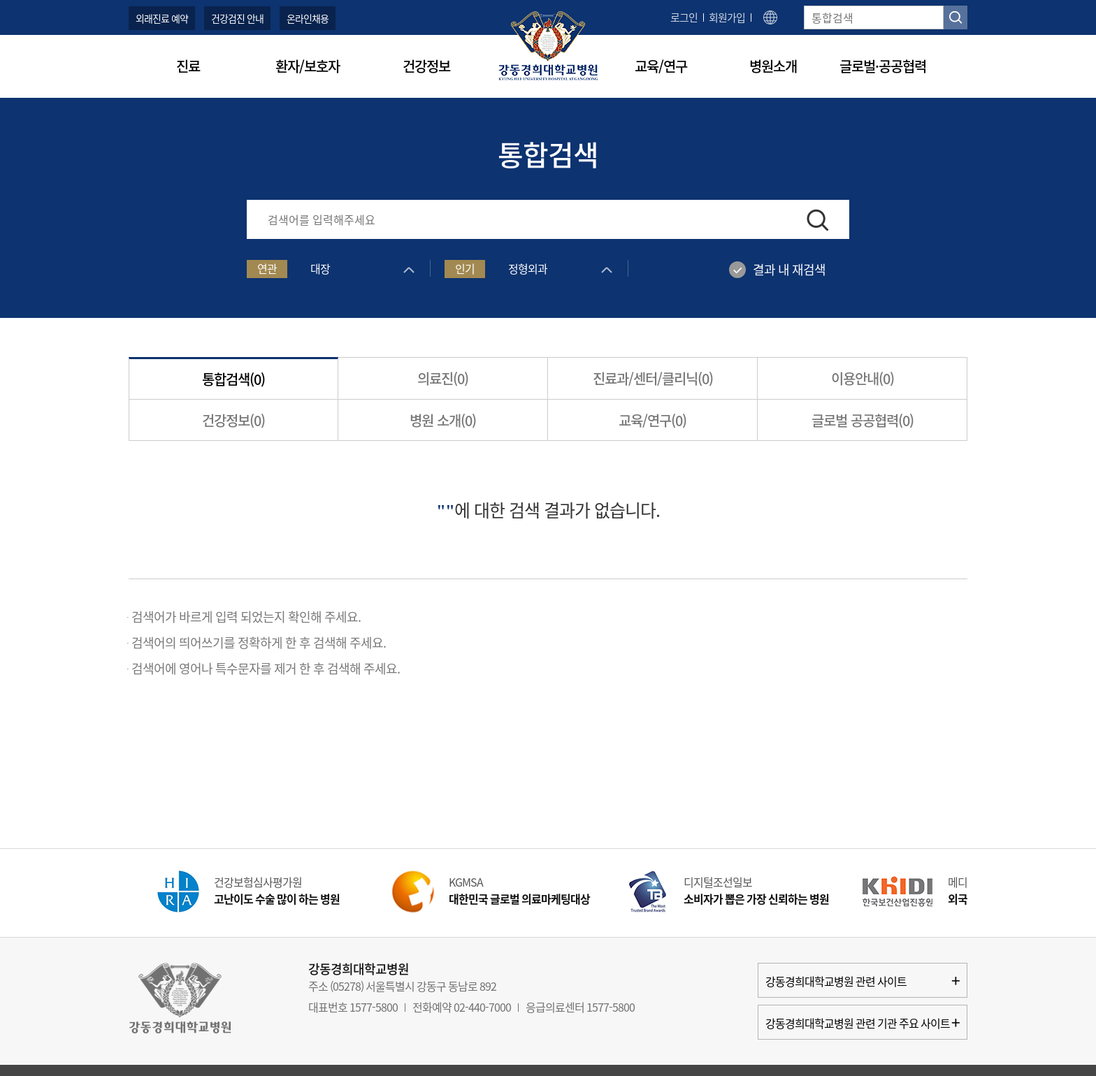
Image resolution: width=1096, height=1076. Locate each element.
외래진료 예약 (162, 18)
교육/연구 (661, 66)
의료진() (442, 378)
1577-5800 (373, 1006)
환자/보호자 (307, 66)
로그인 (684, 17)
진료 (188, 66)
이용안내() (862, 378)
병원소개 (773, 66)
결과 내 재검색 (789, 269)
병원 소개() (443, 420)
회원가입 (727, 17)
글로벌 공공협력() (863, 420)
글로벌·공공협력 (882, 66)
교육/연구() (652, 420)
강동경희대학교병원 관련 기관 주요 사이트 (862, 1022)
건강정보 (426, 66)
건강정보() (233, 420)
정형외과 (527, 268)
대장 (320, 268)
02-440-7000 (482, 1006)
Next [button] (991, 895)
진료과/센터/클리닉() (653, 378)
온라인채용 (308, 18)
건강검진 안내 (237, 18)
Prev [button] (104, 895)
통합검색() (233, 379)
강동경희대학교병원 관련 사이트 (862, 980)
